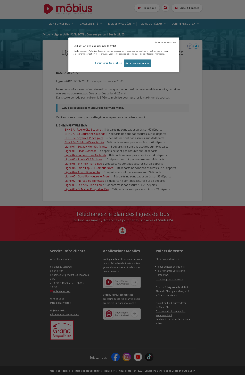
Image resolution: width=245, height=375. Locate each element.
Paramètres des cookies (108, 63)
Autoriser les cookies (137, 63)
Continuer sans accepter (165, 42)
